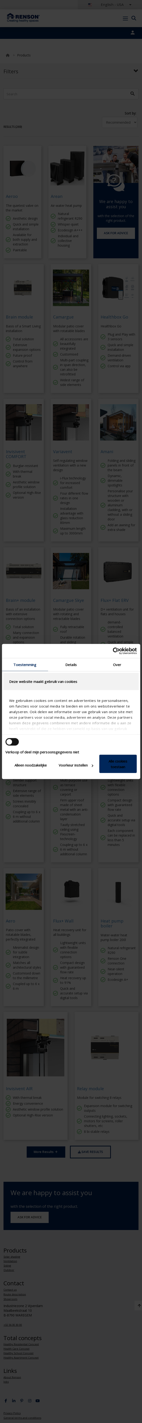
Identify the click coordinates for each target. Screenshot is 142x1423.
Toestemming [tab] (24, 664)
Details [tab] (71, 664)
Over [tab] (117, 664)
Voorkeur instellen (76, 765)
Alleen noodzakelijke (31, 765)
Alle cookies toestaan (118, 764)
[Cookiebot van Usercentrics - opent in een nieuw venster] (116, 651)
